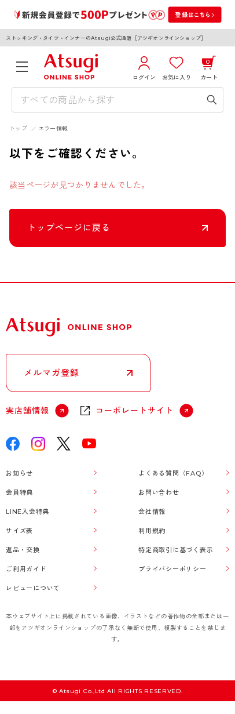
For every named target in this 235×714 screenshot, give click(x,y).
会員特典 (19, 492)
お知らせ (19, 473)
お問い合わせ (158, 492)
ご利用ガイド (26, 569)
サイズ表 (19, 531)
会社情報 (152, 512)
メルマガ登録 (51, 372)
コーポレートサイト (135, 410)
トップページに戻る (69, 227)
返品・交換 (23, 550)
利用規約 (152, 531)
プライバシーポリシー (172, 569)
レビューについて (33, 588)
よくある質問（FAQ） (173, 473)
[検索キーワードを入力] (109, 100)
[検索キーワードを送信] (212, 100)
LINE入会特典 (27, 512)
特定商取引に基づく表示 (175, 550)
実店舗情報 (27, 410)
